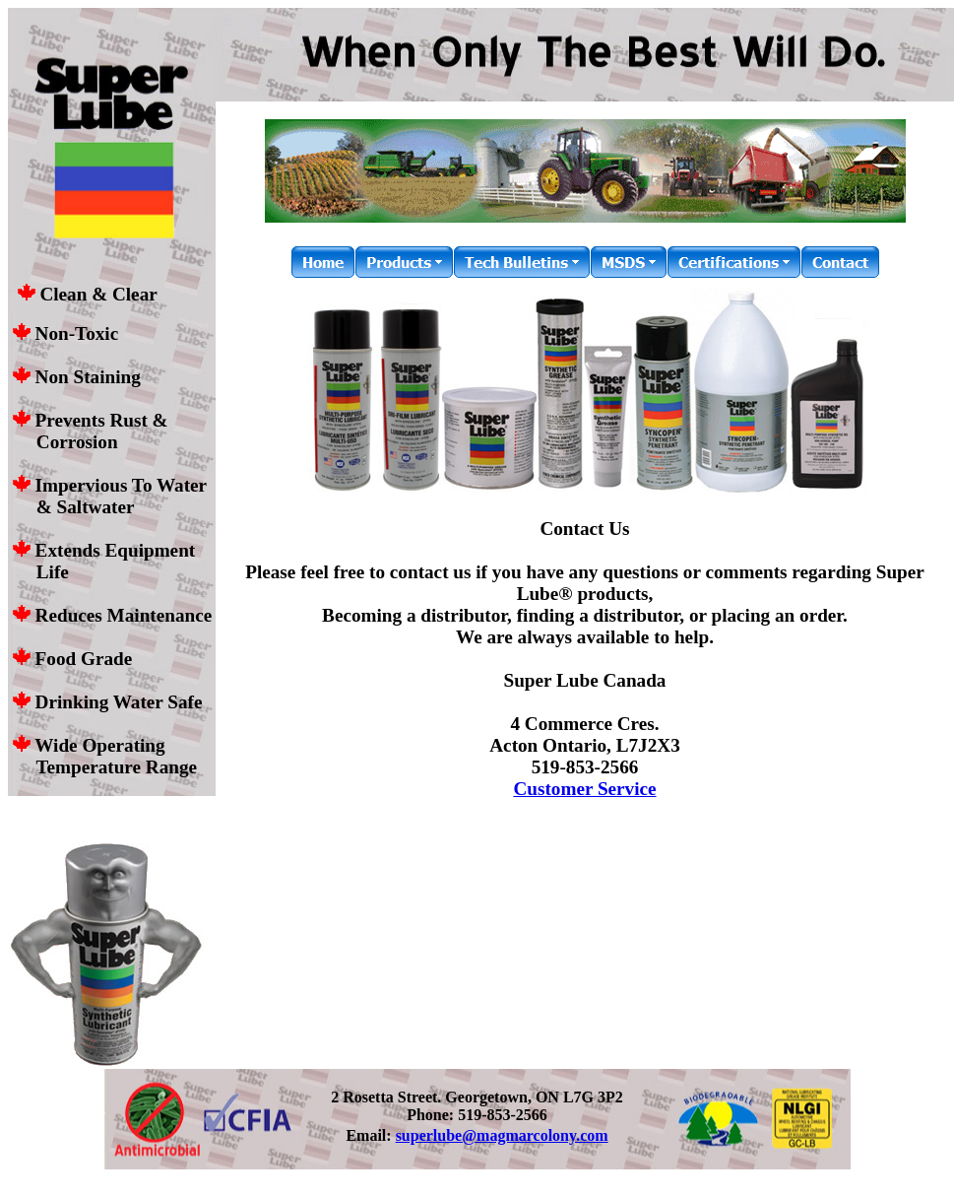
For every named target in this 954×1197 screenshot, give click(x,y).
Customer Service (584, 788)
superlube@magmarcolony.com (502, 1135)
